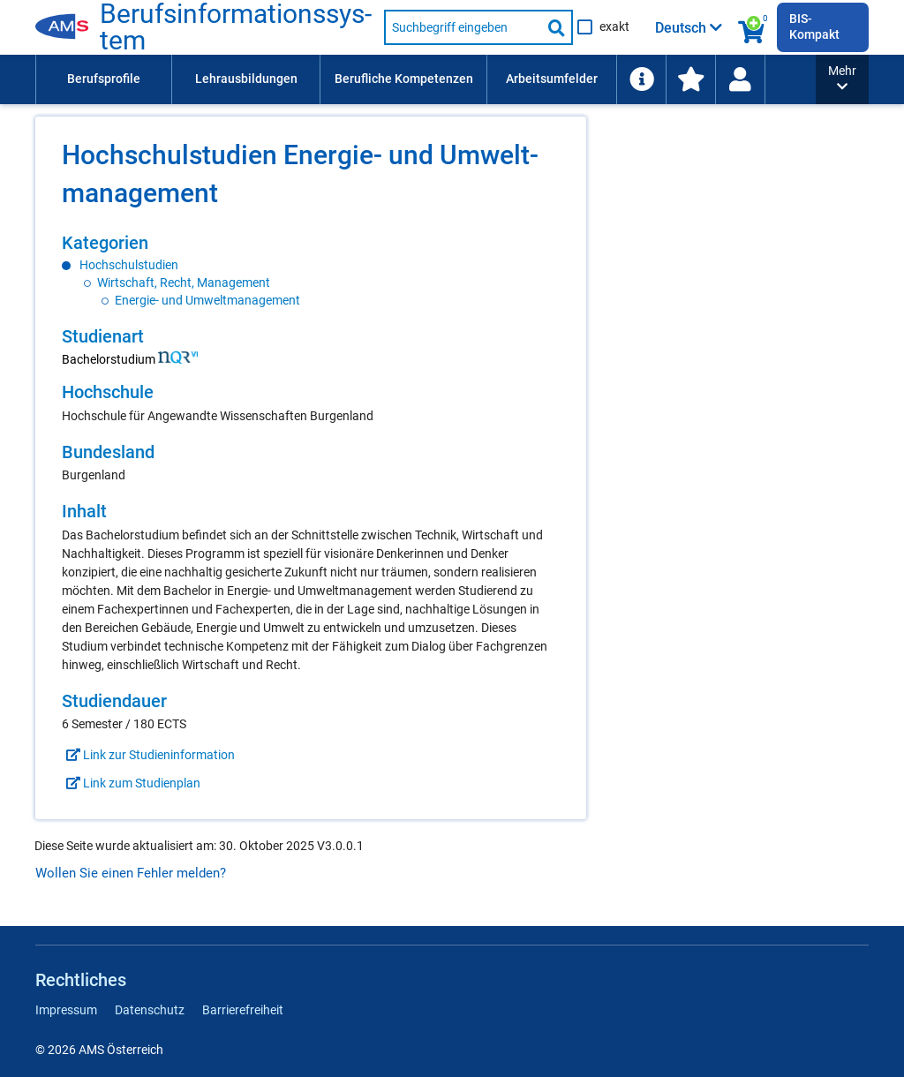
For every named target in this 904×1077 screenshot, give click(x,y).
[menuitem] (103, 79)
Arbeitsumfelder (552, 79)
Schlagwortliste (682, 79)
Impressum (66, 1010)
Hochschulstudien (128, 265)
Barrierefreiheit (242, 1010)
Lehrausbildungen (246, 79)
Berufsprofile (103, 79)
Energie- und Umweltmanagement (207, 300)
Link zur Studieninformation (148, 755)
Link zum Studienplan (131, 783)
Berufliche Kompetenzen (404, 79)
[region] (311, 270)
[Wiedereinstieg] (869, 79)
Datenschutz (150, 1010)
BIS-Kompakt (814, 26)
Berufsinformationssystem (236, 27)
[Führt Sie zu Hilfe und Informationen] (770, 79)
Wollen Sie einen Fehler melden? (130, 873)
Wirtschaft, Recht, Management (183, 282)
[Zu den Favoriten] (820, 79)
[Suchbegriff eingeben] (462, 27)
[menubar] (465, 79)
